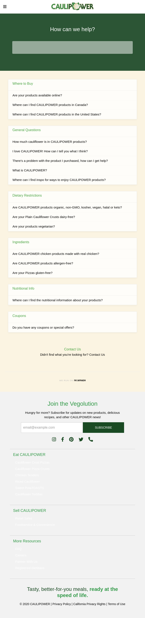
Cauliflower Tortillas (28, 494)
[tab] (72, 454)
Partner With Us (26, 561)
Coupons (19, 316)
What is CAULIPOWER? (29, 170)
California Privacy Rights (89, 604)
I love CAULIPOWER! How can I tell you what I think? (50, 151)
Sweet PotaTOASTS (29, 488)
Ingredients (20, 242)
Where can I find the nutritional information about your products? (57, 300)
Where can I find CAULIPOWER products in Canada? (50, 105)
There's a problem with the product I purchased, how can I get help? (60, 160)
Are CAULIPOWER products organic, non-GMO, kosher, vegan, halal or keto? (67, 207)
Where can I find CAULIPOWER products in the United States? (56, 114)
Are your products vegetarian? (33, 226)
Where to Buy (22, 83)
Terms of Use (116, 604)
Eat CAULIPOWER (29, 455)
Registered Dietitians (29, 568)
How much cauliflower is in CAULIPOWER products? (49, 141)
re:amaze (80, 380)
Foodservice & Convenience (35, 524)
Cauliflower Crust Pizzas (32, 462)
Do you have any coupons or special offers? (43, 327)
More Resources (27, 541)
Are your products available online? (37, 95)
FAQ (18, 549)
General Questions (26, 130)
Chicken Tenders (27, 475)
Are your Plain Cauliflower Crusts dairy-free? (43, 217)
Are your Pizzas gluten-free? (32, 273)
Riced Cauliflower (27, 481)
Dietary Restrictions (27, 195)
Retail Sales (23, 518)
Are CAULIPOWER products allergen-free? (42, 263)
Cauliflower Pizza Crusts (32, 469)
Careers (20, 555)
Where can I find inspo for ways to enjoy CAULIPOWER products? (59, 180)
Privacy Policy (61, 604)
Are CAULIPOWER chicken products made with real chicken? (55, 254)
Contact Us (97, 354)
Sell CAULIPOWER (29, 510)
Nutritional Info (23, 288)
